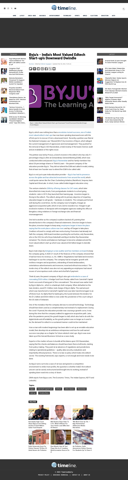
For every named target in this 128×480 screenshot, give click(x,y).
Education (104, 16)
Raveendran (82, 389)
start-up (32, 393)
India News (32, 16)
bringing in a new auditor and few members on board (66, 251)
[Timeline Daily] (64, 465)
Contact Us (76, 475)
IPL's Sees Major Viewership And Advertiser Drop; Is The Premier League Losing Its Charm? (115, 71)
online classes (69, 389)
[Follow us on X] (11, 8)
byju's (32, 389)
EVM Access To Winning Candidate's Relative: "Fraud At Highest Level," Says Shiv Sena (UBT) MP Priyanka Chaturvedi (17, 120)
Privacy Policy (43, 475)
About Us (87, 475)
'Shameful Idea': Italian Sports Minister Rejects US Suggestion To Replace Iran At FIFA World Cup (115, 81)
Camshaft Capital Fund (45, 389)
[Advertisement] (64, 33)
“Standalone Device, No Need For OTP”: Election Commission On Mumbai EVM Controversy (17, 100)
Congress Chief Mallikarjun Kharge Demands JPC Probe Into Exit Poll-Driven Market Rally (16, 71)
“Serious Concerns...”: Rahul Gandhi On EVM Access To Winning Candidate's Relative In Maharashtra (17, 110)
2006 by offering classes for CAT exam (62, 188)
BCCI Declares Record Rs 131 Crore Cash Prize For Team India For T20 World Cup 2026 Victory (115, 110)
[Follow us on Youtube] (15, 8)
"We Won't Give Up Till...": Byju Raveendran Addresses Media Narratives (81, 425)
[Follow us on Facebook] (4, 8)
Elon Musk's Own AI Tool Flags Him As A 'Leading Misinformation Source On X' (60, 449)
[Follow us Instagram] (8, 8)
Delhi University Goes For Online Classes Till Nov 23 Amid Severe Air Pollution (37, 448)
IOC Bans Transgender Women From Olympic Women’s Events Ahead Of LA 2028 (116, 91)
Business (42, 16)
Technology (67, 16)
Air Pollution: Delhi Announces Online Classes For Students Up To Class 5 (82, 448)
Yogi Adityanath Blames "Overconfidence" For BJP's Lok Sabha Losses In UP (17, 61)
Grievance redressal (60, 475)
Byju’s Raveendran (60, 161)
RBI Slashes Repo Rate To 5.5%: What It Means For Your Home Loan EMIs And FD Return (60, 425)
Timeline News (44, 393)
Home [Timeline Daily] (14, 16)
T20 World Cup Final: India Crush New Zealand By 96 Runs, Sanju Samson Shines (114, 120)
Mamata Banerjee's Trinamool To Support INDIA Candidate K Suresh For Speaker (16, 81)
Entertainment (54, 16)
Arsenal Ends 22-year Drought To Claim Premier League (115, 62)
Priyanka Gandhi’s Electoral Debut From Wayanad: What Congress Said (16, 91)
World (85, 16)
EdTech (58, 389)
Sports (77, 16)
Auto (113, 16)
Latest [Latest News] (22, 16)
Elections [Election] (94, 16)
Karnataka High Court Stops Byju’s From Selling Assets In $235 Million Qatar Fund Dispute (37, 425)
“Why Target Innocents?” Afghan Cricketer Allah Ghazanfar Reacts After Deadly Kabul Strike (116, 100)
